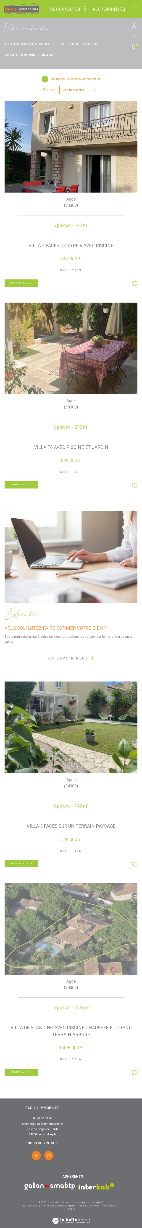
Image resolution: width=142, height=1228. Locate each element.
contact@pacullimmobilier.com (42, 1124)
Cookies (71, 1209)
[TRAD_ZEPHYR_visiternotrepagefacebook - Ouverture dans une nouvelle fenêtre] (36, 1155)
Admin (82, 1205)
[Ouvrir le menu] (134, 8)
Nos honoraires (30, 1205)
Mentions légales (66, 1205)
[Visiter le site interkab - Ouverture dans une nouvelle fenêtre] (96, 1186)
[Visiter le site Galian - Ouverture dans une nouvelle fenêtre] (49, 1186)
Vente (63, 44)
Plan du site (48, 1205)
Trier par (49, 90)
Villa (86, 44)
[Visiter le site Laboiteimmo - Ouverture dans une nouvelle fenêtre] (71, 1218)
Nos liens (94, 1205)
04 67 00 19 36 (42, 1118)
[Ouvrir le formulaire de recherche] (109, 9)
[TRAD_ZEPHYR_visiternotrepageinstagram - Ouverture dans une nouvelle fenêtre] (48, 1155)
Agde (75, 44)
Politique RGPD (110, 1205)
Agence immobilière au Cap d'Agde (30, 44)
